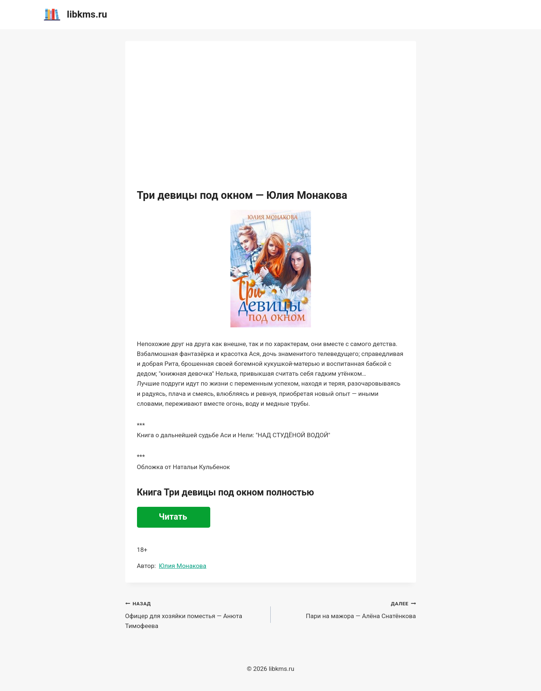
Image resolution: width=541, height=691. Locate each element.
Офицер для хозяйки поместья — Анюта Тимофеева (194, 614)
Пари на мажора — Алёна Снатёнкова (346, 609)
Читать (173, 517)
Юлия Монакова (182, 565)
